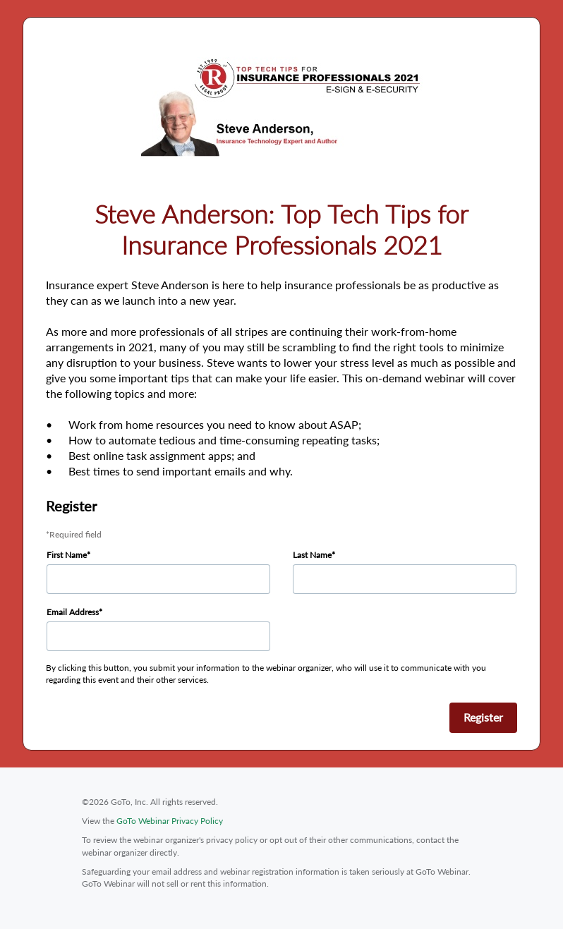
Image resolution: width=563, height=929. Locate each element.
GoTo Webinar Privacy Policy (169, 820)
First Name (67, 554)
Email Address (73, 612)
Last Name (312, 554)
